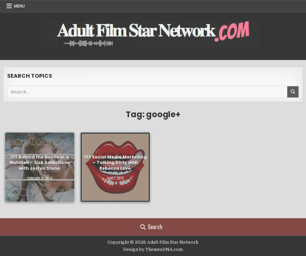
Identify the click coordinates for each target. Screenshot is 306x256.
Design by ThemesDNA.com (153, 249)
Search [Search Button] (151, 227)
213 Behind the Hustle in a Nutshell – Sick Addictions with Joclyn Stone (40, 162)
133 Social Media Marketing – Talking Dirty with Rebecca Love (115, 162)
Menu (19, 6)
